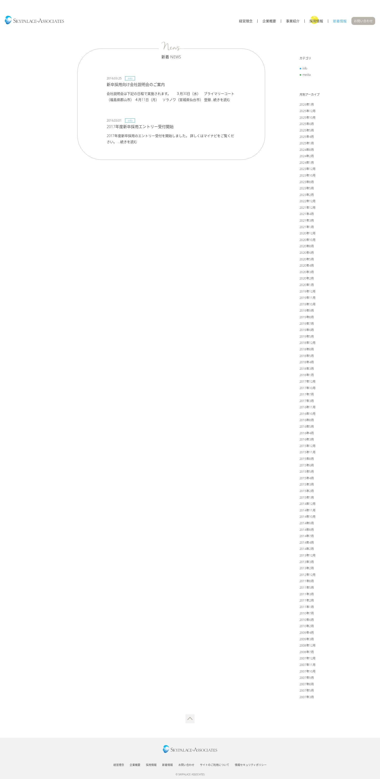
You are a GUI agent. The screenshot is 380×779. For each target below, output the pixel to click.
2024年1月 (307, 163)
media (306, 75)
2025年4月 (307, 137)
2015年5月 (307, 472)
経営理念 (246, 21)
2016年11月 (308, 407)
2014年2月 (307, 549)
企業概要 (269, 21)
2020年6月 (307, 253)
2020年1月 (307, 285)
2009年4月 (307, 633)
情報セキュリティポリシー (251, 765)
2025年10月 (308, 118)
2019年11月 (308, 298)
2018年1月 (307, 375)
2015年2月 (307, 491)
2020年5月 (307, 259)
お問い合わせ (363, 21)
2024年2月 (307, 156)
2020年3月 (307, 272)
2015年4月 (307, 478)
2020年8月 (307, 246)
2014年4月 (307, 542)
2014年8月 (307, 530)
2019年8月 (307, 317)
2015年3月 (307, 484)
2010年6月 (307, 620)
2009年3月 (307, 639)
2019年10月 (308, 304)
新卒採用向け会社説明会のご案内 (136, 84)
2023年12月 (308, 169)
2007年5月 (307, 690)
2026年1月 (307, 104)
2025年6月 (307, 124)
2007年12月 (308, 658)
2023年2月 (307, 195)
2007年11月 (308, 665)
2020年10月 (308, 240)
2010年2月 (307, 626)
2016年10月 (308, 414)
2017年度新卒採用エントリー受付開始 (140, 126)
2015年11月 (308, 452)
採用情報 (316, 21)
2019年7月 (307, 324)
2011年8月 (307, 581)
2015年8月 (307, 459)
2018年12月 (308, 343)
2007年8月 (307, 684)
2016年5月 (307, 426)
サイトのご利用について (214, 765)
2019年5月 (307, 336)
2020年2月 (307, 278)
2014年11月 (308, 510)
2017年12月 (308, 381)
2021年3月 (307, 220)
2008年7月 (307, 652)
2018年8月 (307, 349)
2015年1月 (307, 497)
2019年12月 (308, 291)
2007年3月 (307, 697)
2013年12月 (308, 555)
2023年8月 (307, 182)
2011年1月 (307, 607)
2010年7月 (307, 613)
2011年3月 (307, 594)
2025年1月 (307, 143)
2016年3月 (307, 439)
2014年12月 (308, 504)
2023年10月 (308, 175)
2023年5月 (307, 188)
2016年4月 (307, 433)
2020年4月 (307, 265)
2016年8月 (307, 420)
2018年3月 (307, 369)
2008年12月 (308, 645)
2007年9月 (307, 678)
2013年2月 (307, 568)
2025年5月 (307, 130)
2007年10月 (308, 671)
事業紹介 (293, 21)
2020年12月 (308, 233)
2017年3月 (307, 401)
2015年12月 (308, 446)
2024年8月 (307, 150)
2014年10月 (308, 517)
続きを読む (221, 99)
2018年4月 (307, 362)
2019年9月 (307, 311)
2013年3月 (307, 562)
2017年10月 (308, 388)
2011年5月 (307, 588)
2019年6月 (307, 330)
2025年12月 (308, 111)
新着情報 (340, 21)
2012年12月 (308, 575)
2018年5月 (307, 356)
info (304, 68)
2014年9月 (307, 523)
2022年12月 (308, 201)
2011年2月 (307, 600)
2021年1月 (307, 227)
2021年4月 (307, 214)
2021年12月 (308, 208)
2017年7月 (307, 394)
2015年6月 (307, 465)
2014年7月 (307, 536)
